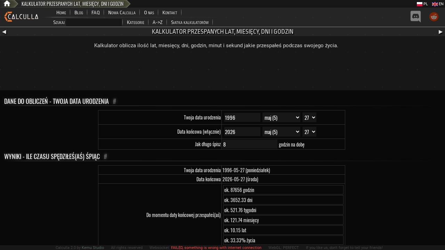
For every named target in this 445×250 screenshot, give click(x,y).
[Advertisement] (222, 71)
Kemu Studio (93, 247)
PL (422, 4)
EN (438, 4)
